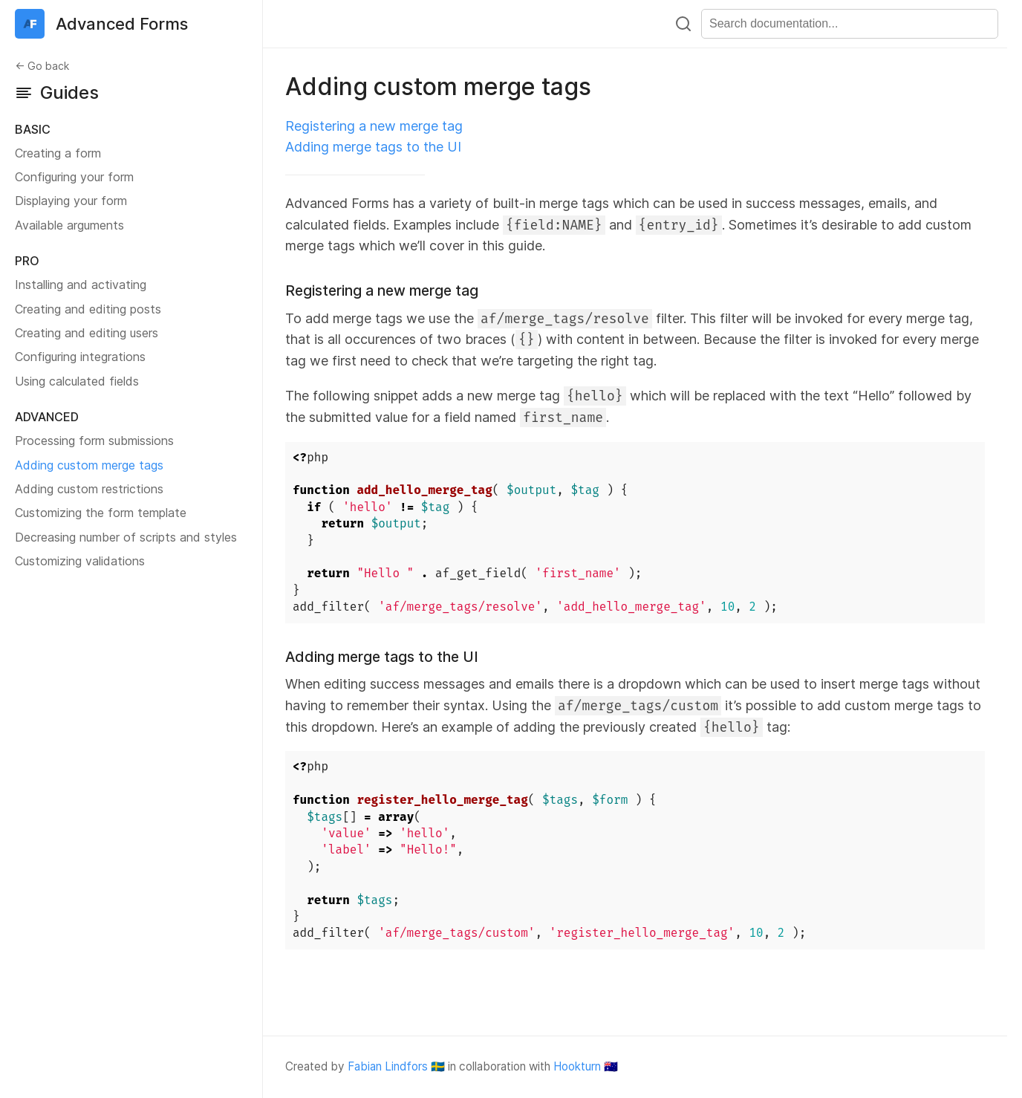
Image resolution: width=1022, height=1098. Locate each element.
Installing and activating (80, 284)
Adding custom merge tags (89, 465)
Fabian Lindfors (388, 1066)
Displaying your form (71, 200)
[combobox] (849, 24)
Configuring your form (74, 176)
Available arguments (69, 225)
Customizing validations (80, 560)
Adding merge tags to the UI (373, 147)
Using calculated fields (77, 381)
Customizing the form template (100, 512)
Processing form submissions (94, 440)
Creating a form (58, 153)
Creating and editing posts (88, 309)
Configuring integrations (80, 356)
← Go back (42, 66)
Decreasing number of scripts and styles (126, 537)
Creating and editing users (86, 332)
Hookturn (577, 1066)
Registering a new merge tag (374, 126)
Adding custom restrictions (89, 488)
